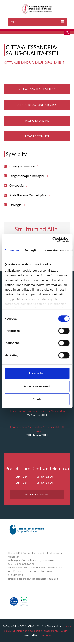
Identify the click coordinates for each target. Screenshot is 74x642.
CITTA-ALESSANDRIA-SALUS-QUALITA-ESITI (35, 62)
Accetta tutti (37, 373)
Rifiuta (37, 399)
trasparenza (51, 630)
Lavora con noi (37, 136)
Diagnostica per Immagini (28, 176)
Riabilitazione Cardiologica (29, 195)
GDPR (65, 630)
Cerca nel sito (67, 32)
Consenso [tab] (12, 250)
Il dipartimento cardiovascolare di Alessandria (37, 411)
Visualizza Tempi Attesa (37, 89)
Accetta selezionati (37, 386)
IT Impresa (44, 635)
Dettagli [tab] (30, 250)
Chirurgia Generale (23, 166)
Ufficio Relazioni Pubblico (37, 104)
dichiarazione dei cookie (27, 630)
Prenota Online (37, 120)
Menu (15, 21)
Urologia (16, 205)
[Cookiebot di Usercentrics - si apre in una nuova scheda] (52, 239)
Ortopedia (17, 185)
